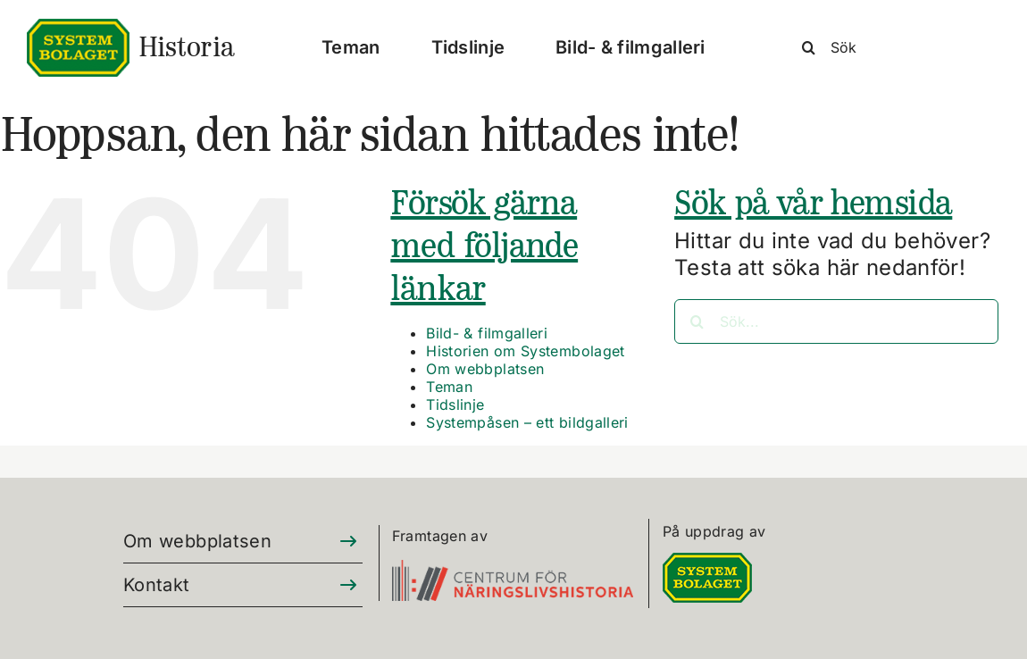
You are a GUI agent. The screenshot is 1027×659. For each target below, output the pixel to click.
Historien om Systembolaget (525, 351)
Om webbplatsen (485, 369)
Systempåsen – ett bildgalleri (527, 422)
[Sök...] (836, 321)
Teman (449, 387)
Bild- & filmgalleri (486, 333)
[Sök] (893, 47)
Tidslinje (455, 404)
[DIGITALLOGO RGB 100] (707, 563)
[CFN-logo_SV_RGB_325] (512, 570)
